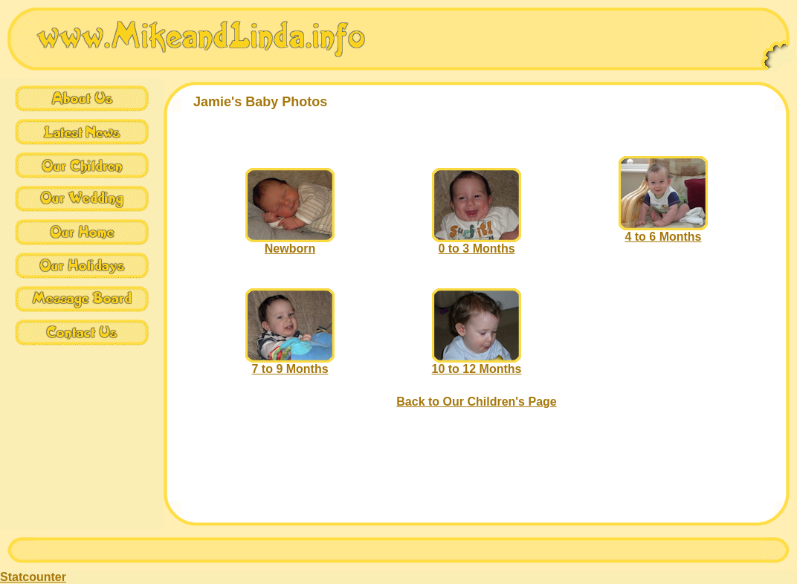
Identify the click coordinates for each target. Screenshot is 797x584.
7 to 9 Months (290, 363)
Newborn (290, 243)
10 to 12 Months (477, 363)
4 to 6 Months (663, 231)
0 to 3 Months (476, 243)
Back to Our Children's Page (476, 401)
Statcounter (33, 577)
